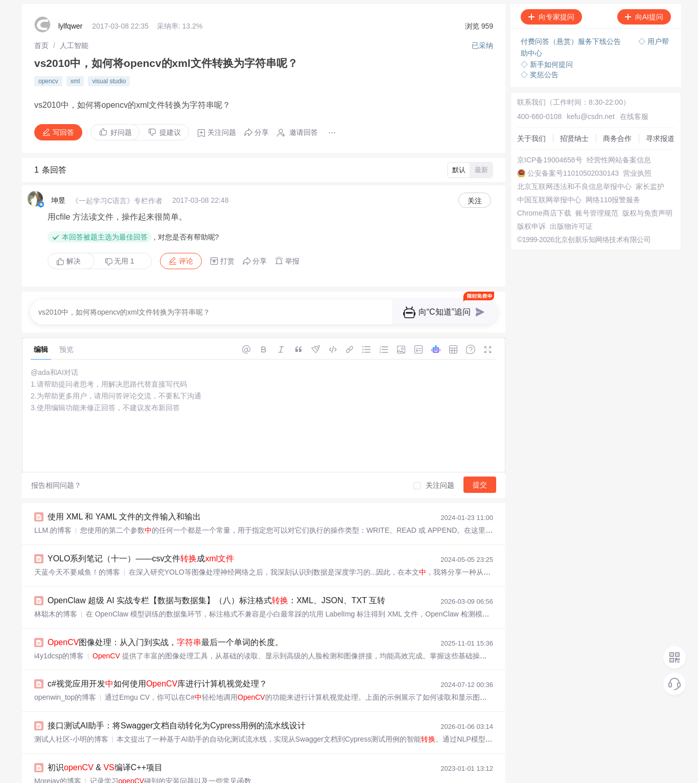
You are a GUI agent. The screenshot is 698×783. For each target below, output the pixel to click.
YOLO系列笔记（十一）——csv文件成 (141, 558)
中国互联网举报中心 (549, 200)
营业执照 (637, 173)
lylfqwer (70, 26)
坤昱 (58, 200)
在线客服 (634, 116)
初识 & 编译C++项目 (105, 767)
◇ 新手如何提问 (547, 64)
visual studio (109, 81)
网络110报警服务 (613, 200)
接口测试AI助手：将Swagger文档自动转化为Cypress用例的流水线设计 (177, 725)
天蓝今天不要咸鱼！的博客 (77, 572)
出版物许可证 (571, 226)
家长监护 (650, 186)
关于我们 (531, 138)
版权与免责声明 (647, 213)
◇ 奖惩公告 (540, 74)
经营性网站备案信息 (619, 160)
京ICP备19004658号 (550, 160)
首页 (41, 45)
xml (75, 81)
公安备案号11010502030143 (573, 173)
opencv (48, 81)
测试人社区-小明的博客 (71, 739)
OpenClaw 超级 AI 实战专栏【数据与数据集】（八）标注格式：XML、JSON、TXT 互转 (216, 600)
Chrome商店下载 (544, 213)
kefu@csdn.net (591, 116)
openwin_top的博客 (65, 697)
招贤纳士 (574, 138)
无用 (119, 261)
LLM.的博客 (53, 530)
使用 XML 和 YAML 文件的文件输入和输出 (124, 516)
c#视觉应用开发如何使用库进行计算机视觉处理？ (157, 683)
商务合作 (617, 138)
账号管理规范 (596, 213)
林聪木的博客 (55, 614)
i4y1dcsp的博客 (59, 656)
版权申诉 (531, 226)
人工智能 (74, 45)
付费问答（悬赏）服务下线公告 (572, 41)
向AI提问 (644, 17)
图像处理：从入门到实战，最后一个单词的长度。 (165, 642)
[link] (41, 45)
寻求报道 (660, 138)
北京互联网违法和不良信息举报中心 (574, 186)
